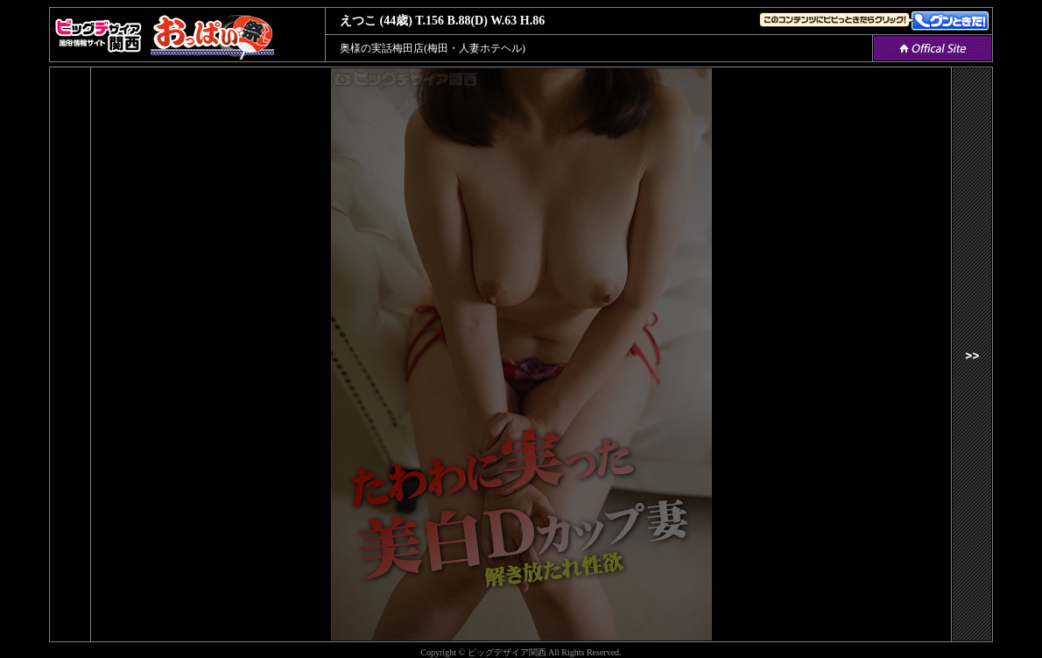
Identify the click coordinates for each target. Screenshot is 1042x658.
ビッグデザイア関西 (507, 652)
